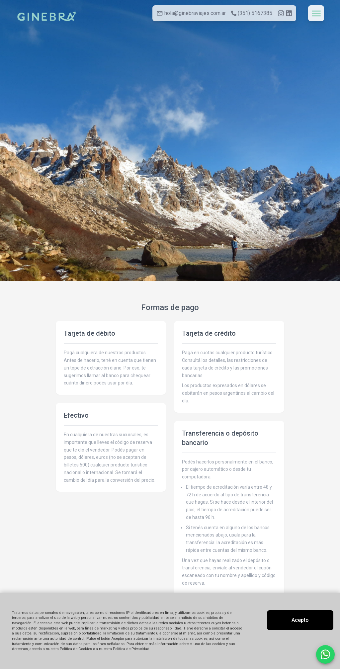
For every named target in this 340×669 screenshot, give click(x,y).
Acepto (300, 620)
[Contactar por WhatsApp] (325, 654)
